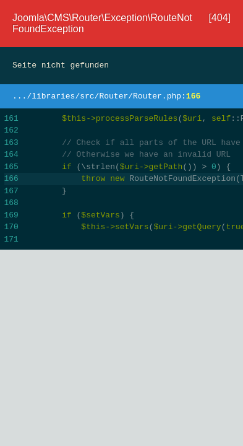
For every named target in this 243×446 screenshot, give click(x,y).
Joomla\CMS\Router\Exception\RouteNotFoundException (102, 23)
